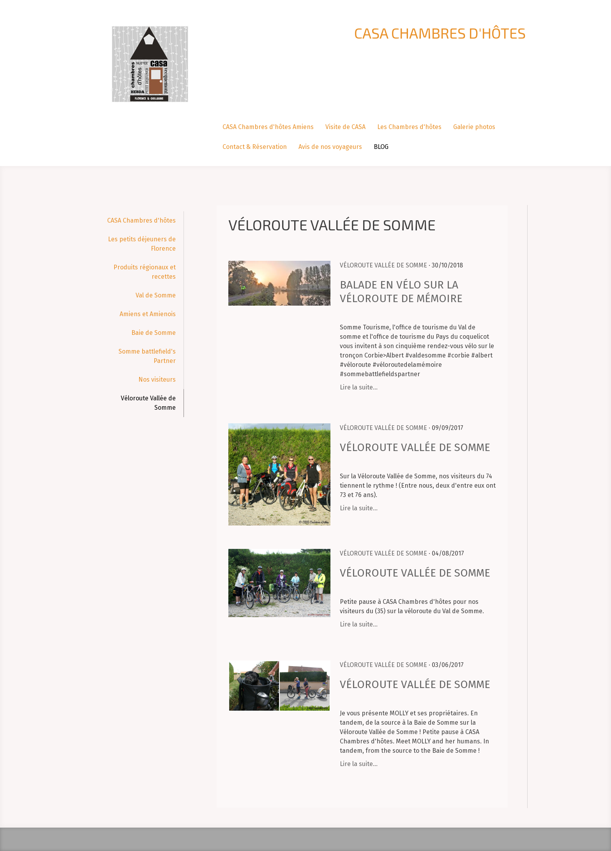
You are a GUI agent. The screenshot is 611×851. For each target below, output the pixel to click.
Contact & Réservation (255, 146)
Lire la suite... (359, 387)
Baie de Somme (153, 332)
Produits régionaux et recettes (144, 272)
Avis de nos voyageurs (330, 146)
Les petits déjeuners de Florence (142, 243)
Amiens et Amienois (148, 314)
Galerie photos (474, 127)
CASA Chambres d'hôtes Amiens (268, 127)
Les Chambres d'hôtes (409, 127)
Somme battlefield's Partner (147, 356)
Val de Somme (156, 295)
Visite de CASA (345, 127)
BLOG (381, 146)
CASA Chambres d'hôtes (141, 220)
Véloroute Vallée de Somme (148, 403)
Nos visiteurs (157, 379)
